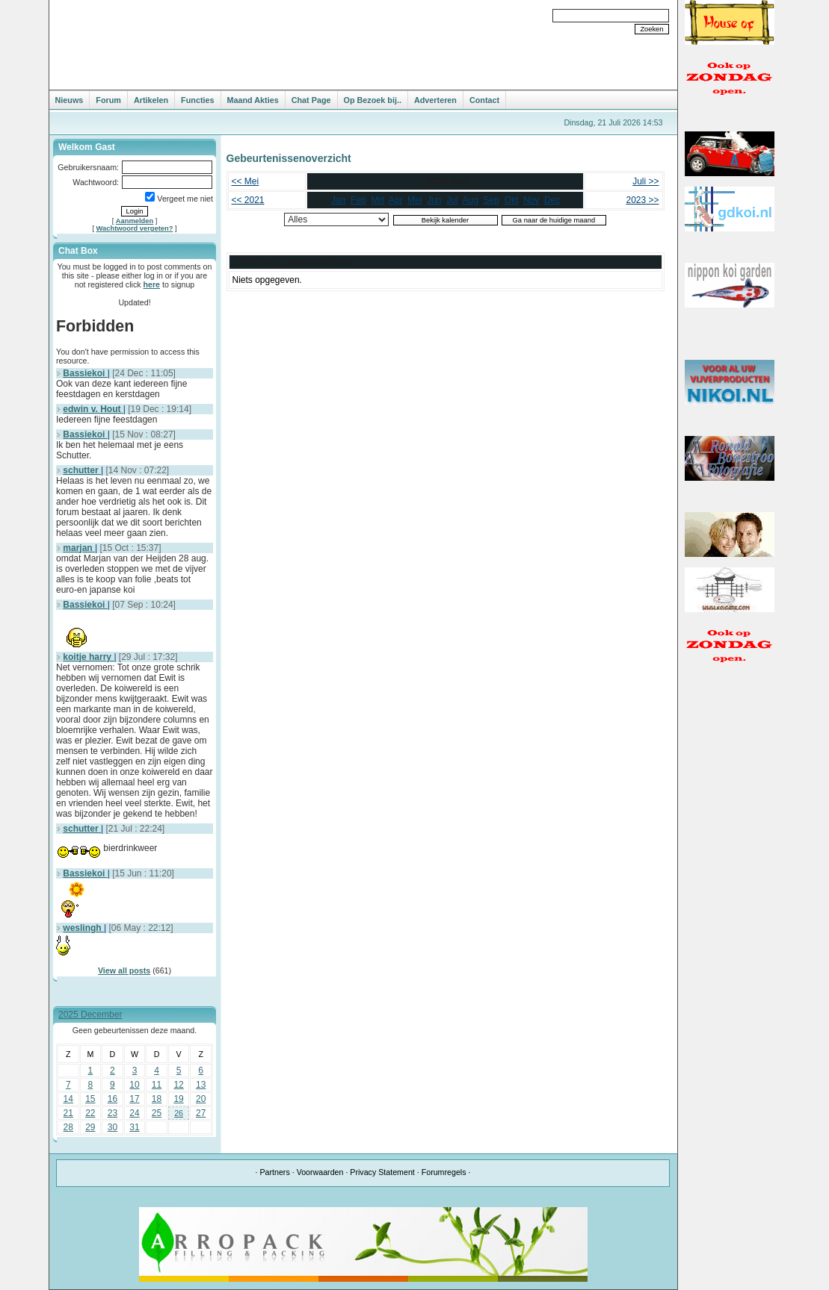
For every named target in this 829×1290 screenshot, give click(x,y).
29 (90, 1127)
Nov (531, 200)
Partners (274, 1172)
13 (201, 1084)
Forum (108, 100)
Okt (512, 200)
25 (156, 1113)
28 (68, 1127)
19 (178, 1099)
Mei (414, 200)
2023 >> (642, 200)
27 (201, 1113)
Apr (396, 200)
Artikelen (151, 100)
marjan (79, 548)
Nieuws (69, 100)
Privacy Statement (382, 1172)
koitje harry (88, 657)
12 (178, 1084)
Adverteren (435, 100)
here (152, 284)
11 (156, 1084)
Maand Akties (253, 100)
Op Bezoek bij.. (372, 100)
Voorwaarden (320, 1172)
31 (134, 1127)
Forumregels (444, 1172)
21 (68, 1113)
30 (112, 1127)
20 (201, 1099)
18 (156, 1099)
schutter (82, 470)
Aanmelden (134, 221)
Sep (491, 200)
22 (90, 1113)
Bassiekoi (85, 373)
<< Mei (245, 181)
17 (134, 1099)
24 (134, 1113)
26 (178, 1113)
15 (90, 1099)
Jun (434, 200)
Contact (484, 100)
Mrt (377, 200)
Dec (552, 200)
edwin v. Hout (93, 409)
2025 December (90, 1014)
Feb (358, 200)
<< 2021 (248, 200)
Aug (470, 200)
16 (112, 1099)
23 (112, 1113)
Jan (338, 200)
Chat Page (311, 100)
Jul (451, 200)
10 (134, 1084)
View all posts (124, 970)
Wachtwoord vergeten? (134, 228)
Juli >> (645, 181)
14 (68, 1099)
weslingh (83, 928)
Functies (197, 100)
